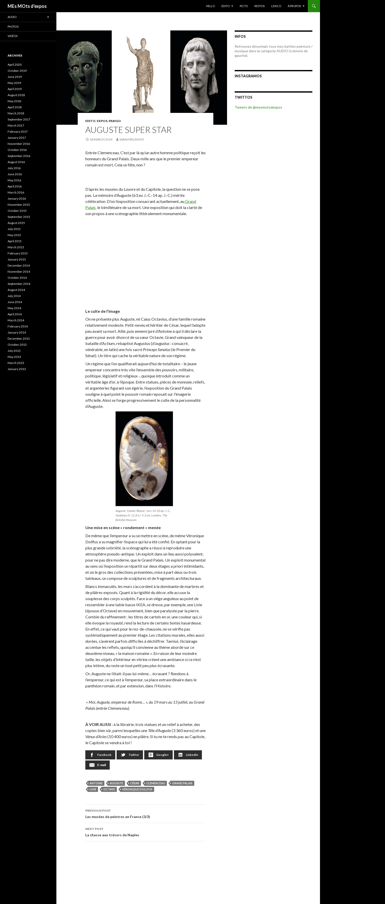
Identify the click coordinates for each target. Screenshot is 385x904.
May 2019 (14, 83)
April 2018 (15, 107)
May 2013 (14, 357)
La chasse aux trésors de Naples (145, 831)
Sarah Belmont (131, 139)
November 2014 (19, 271)
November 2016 (19, 144)
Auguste (116, 783)
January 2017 (17, 138)
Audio (12, 17)
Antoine (96, 783)
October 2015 (17, 211)
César (134, 783)
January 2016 (17, 198)
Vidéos (13, 36)
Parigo (115, 121)
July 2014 (14, 296)
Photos (13, 26)
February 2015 (18, 253)
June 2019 (15, 77)
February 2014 (18, 326)
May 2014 (14, 308)
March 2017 (16, 125)
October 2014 (17, 278)
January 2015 (17, 259)
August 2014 (16, 290)
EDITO (225, 6)
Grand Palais (182, 783)
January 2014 (17, 332)
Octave (109, 789)
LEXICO (276, 6)
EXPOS (102, 121)
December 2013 (19, 338)
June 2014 (15, 302)
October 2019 (17, 71)
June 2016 (15, 174)
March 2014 (16, 320)
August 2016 (16, 162)
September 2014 (19, 284)
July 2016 (14, 168)
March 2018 (16, 113)
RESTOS (259, 6)
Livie (93, 789)
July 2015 (14, 229)
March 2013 (16, 363)
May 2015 (14, 235)
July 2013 (14, 351)
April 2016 (15, 186)
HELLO (210, 6)
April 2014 (15, 314)
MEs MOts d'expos (27, 6)
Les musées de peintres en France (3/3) (145, 813)
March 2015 (16, 247)
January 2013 (17, 369)
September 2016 (19, 156)
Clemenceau (155, 783)
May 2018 (14, 101)
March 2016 (16, 192)
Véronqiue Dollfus (137, 789)
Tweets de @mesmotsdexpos (258, 107)
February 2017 (18, 131)
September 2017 (19, 119)
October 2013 (17, 344)
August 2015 (16, 223)
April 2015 (15, 241)
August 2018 (16, 95)
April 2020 (15, 64)
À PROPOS (294, 6)
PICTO (244, 6)
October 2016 (17, 150)
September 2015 (19, 217)
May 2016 (14, 180)
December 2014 (19, 265)
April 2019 (15, 89)
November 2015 (19, 204)
